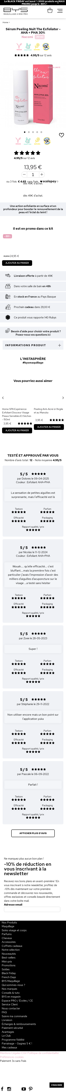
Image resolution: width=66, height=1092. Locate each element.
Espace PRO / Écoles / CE (17, 1000)
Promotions (8, 965)
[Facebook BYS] (2, 1088)
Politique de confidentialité (43, 1053)
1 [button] (24, 132)
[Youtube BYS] (24, 1088)
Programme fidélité (13, 1039)
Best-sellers (8, 957)
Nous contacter (11, 1008)
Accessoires (9, 942)
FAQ (4, 1012)
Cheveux (7, 938)
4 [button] (37, 132)
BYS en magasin (11, 996)
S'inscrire (56, 1085)
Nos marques (9, 989)
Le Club (6, 1035)
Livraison (7, 1020)
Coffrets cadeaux (12, 946)
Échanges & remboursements (19, 1024)
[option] (33, 95)
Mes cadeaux (9, 1047)
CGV (24, 1053)
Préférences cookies (12, 1057)
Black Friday (9, 973)
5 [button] (41, 132)
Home (5, 22)
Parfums (7, 934)
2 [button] (29, 132)
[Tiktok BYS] (16, 1089)
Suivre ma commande (14, 1016)
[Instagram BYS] (9, 1088)
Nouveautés (9, 954)
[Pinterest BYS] (30, 1088)
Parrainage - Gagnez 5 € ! (17, 1043)
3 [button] (33, 132)
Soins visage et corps (14, 930)
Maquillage (8, 926)
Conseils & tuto (11, 993)
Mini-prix (7, 961)
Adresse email (13, 904)
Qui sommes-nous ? (13, 985)
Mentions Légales (10, 1053)
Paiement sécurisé (12, 1028)
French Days (9, 977)
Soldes (6, 969)
